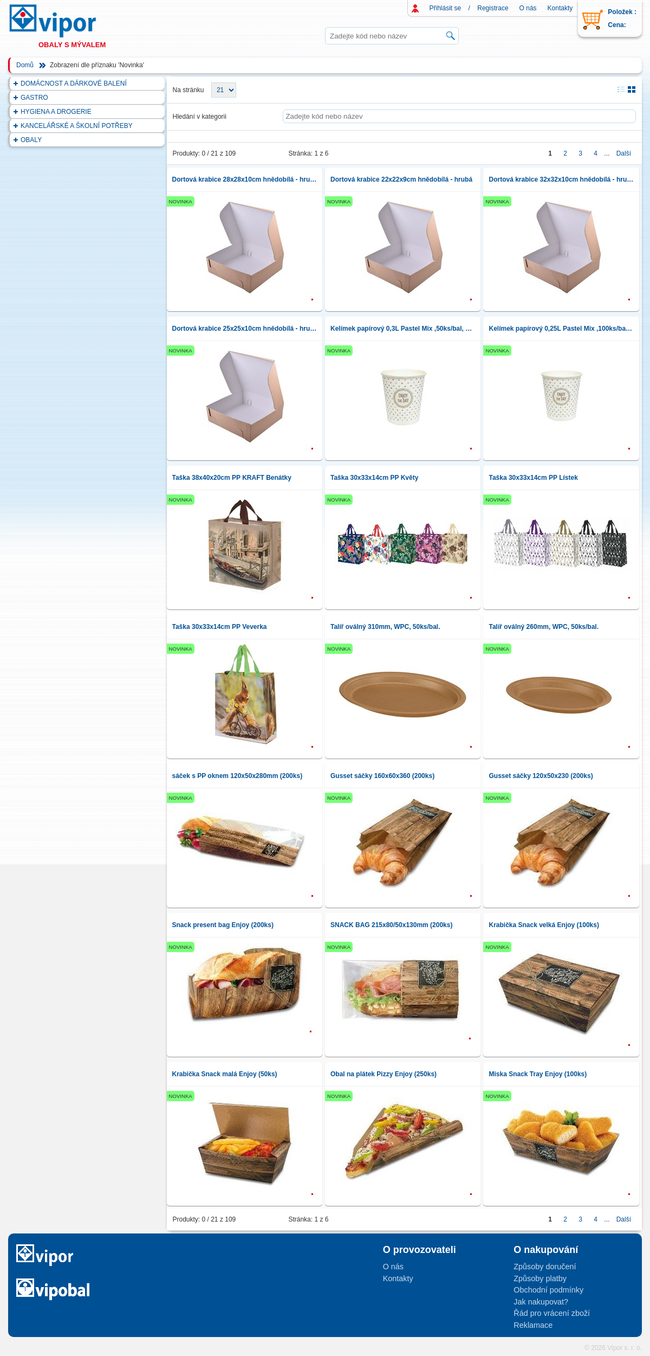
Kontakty (560, 8)
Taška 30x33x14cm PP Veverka (219, 627)
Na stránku (188, 90)
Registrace (492, 8)
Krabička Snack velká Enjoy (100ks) (544, 925)
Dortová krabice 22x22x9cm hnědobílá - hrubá (401, 179)
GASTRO (34, 97)
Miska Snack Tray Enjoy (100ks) (538, 1074)
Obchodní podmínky (548, 1290)
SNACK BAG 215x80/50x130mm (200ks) (391, 925)
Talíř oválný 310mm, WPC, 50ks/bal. (385, 627)
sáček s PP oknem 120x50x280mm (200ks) (237, 776)
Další (623, 153)
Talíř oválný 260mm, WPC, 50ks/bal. (544, 627)
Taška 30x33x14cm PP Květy (374, 477)
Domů (25, 65)
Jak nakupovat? (541, 1301)
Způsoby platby (540, 1278)
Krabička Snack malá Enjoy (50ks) (224, 1074)
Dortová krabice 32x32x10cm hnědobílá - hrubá (561, 179)
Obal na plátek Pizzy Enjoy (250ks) (383, 1074)
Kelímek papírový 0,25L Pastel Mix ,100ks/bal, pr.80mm (561, 328)
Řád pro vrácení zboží (552, 1313)
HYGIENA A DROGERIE (56, 111)
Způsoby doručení (545, 1266)
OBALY (31, 140)
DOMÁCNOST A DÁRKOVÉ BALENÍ (74, 83)
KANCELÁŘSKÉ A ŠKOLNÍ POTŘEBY (77, 126)
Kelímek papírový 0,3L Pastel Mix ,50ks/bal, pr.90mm (402, 328)
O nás (528, 8)
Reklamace (533, 1325)
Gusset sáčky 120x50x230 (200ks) (541, 776)
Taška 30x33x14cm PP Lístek (533, 477)
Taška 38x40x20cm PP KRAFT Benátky (231, 477)
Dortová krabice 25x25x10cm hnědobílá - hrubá (244, 328)
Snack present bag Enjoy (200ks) (223, 925)
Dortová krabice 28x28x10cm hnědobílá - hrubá (244, 179)
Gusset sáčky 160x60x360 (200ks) (382, 776)
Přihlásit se (445, 8)
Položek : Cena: (622, 18)
